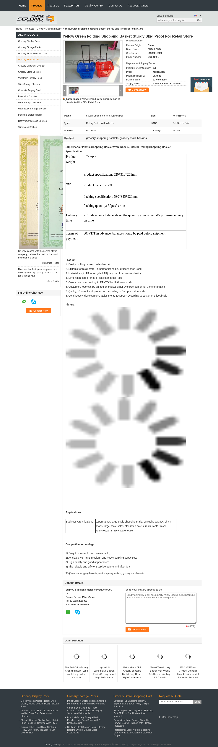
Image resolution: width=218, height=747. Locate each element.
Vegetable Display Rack (30, 78)
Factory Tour (72, 5)
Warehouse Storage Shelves (32, 108)
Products (36, 5)
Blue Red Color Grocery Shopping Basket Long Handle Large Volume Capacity (76, 672)
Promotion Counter (27, 96)
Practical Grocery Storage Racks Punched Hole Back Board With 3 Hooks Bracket (83, 720)
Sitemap (173, 717)
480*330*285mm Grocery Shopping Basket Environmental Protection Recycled (188, 672)
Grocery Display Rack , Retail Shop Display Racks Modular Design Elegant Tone (40, 704)
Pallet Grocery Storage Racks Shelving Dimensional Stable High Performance (86, 702)
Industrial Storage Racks (30, 115)
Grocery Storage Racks (29, 47)
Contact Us (115, 5)
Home (22, 5)
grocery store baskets (133, 573)
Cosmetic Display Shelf (29, 90)
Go (199, 20)
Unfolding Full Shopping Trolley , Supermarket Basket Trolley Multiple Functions (131, 704)
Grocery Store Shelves (29, 72)
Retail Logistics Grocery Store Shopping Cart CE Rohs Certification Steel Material (133, 713)
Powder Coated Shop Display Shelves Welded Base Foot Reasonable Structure (39, 713)
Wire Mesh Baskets (27, 127)
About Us (53, 5)
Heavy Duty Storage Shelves (32, 121)
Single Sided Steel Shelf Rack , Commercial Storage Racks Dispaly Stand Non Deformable (84, 710)
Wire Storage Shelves (29, 84)
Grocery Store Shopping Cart (32, 53)
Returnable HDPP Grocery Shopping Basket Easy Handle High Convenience (132, 672)
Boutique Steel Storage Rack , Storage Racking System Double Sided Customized (86, 730)
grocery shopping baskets (84, 573)
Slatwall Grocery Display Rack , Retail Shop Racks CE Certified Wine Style (39, 721)
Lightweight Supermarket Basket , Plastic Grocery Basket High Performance (104, 672)
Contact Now (139, 89)
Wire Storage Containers (30, 102)
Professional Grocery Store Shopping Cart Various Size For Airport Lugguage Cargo (133, 733)
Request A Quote (137, 5)
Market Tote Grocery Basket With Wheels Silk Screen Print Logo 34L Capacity (160, 672)
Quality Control (94, 5)
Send (197, 701)
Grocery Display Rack (29, 41)
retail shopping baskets (109, 573)
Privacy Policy (52, 744)
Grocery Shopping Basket (49, 29)
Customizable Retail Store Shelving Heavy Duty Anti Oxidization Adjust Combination (38, 730)
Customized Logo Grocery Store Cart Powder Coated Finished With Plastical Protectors (133, 723)
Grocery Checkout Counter (31, 65)
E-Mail (163, 717)
